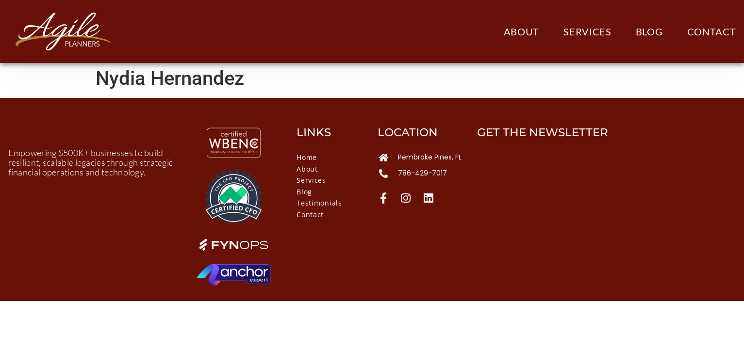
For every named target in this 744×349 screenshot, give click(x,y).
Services (587, 31)
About (522, 31)
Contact (711, 31)
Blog (649, 31)
